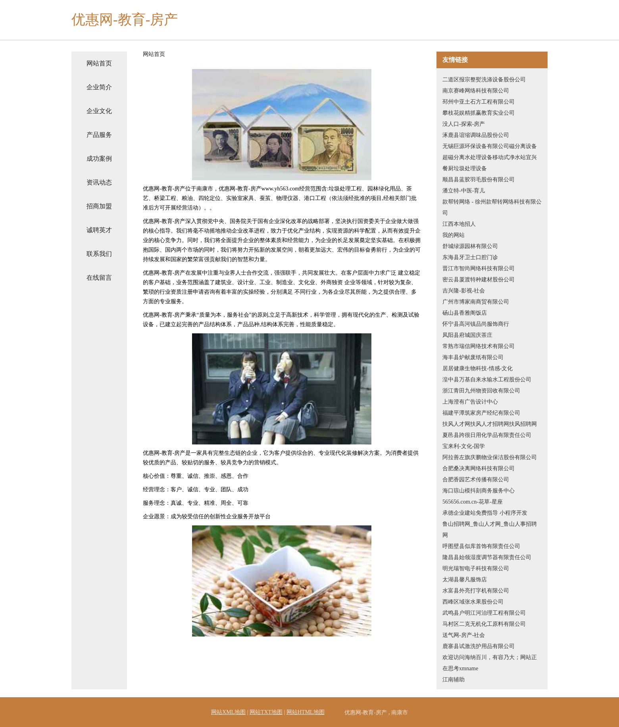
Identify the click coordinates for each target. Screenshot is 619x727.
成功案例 (99, 158)
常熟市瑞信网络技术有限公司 (478, 346)
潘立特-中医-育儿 (463, 191)
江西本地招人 (459, 224)
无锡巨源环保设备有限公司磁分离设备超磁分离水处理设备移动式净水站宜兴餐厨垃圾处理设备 (489, 157)
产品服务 (99, 134)
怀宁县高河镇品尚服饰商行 (475, 324)
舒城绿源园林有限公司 (470, 246)
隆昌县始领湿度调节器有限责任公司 (486, 557)
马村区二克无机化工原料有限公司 (484, 624)
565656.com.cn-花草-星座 (472, 502)
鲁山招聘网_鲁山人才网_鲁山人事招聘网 (489, 529)
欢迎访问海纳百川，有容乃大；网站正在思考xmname (489, 662)
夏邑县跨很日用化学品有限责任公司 (486, 435)
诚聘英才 (99, 230)
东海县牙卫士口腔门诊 (470, 257)
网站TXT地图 (266, 712)
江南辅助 (453, 680)
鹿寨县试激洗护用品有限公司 (478, 646)
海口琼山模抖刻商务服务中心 (478, 491)
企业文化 (99, 111)
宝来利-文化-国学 (463, 446)
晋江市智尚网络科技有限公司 (478, 268)
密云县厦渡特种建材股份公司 (478, 280)
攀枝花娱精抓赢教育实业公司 (478, 113)
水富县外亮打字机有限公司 (475, 591)
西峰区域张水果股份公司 (473, 602)
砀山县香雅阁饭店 (464, 313)
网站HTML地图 (305, 712)
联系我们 (99, 253)
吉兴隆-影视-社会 (463, 291)
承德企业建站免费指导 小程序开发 (484, 513)
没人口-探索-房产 (463, 124)
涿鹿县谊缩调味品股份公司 (475, 135)
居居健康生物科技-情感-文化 (477, 368)
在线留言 (99, 277)
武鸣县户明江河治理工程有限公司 (484, 613)
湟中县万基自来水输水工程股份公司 (486, 380)
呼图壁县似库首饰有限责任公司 (481, 546)
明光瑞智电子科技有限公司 (475, 568)
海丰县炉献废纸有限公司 (473, 357)
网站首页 (99, 63)
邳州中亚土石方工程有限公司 (478, 102)
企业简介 (99, 87)
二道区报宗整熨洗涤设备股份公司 (484, 80)
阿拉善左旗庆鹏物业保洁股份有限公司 (489, 457)
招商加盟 (99, 206)
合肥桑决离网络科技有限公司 (478, 468)
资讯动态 (99, 182)
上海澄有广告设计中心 (470, 402)
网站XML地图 (228, 712)
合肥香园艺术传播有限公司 (475, 480)
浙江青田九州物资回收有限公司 (481, 391)
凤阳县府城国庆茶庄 (467, 335)
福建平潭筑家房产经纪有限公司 (481, 413)
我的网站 (453, 235)
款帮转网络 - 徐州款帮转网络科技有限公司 (492, 207)
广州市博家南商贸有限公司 (475, 302)
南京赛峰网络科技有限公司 (475, 91)
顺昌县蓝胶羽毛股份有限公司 (478, 180)
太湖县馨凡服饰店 (464, 580)
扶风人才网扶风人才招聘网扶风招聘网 (489, 424)
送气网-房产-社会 (463, 635)
